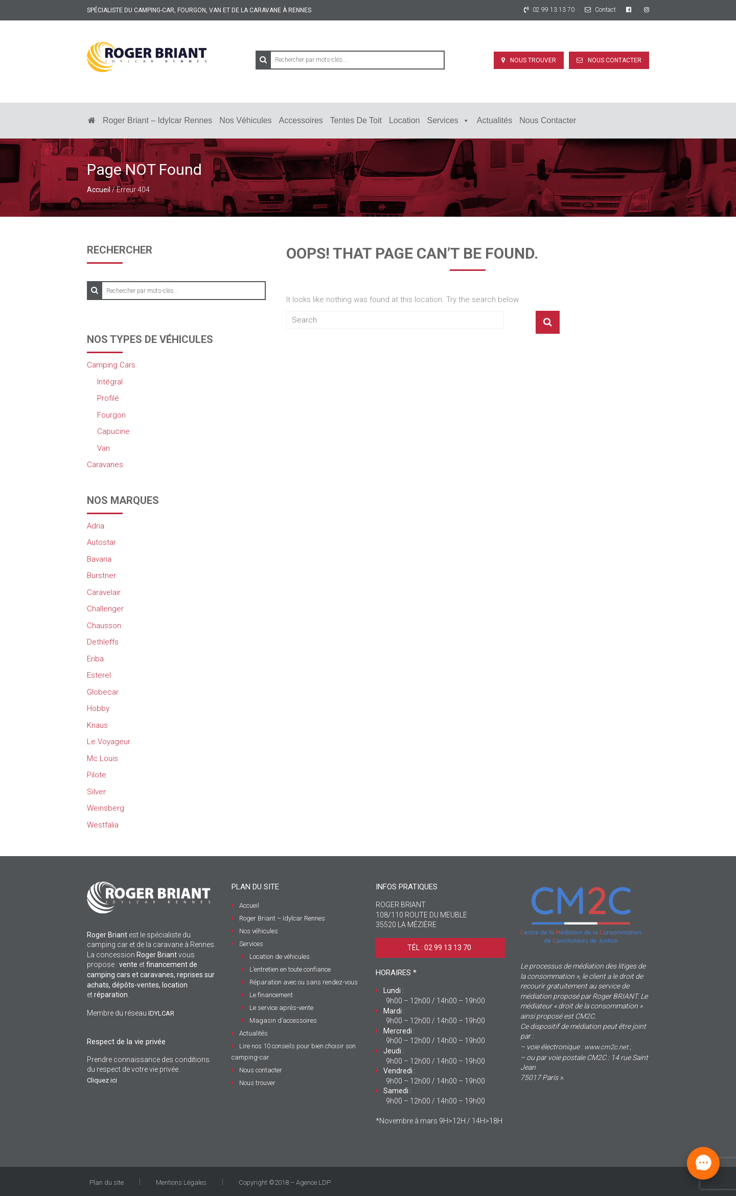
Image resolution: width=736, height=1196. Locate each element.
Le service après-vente (281, 1007)
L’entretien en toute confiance (290, 969)
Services (448, 120)
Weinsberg (105, 808)
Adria (95, 526)
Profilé (108, 398)
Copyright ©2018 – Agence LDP (285, 1182)
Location (404, 120)
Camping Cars (111, 365)
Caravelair (104, 592)
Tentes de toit (356, 120)
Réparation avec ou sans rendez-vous (303, 982)
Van (103, 448)
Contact (600, 9)
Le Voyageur (108, 741)
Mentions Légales (181, 1182)
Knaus (97, 725)
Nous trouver (533, 60)
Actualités (494, 120)
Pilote (96, 774)
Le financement (271, 995)
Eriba (95, 658)
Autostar (101, 542)
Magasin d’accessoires (283, 1020)
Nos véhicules (245, 120)
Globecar (103, 692)
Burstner (101, 575)
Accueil (98, 190)
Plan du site (106, 1182)
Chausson (104, 625)
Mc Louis (102, 758)
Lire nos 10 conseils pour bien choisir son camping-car (294, 1051)
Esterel (99, 675)
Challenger (105, 608)
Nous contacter (614, 60)
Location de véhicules (279, 956)
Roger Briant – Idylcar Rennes (157, 120)
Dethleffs (103, 642)
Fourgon (111, 415)
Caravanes (105, 464)
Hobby (98, 708)
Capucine (113, 431)
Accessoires (301, 120)
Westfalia (103, 825)
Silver (96, 791)
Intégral (110, 381)
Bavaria (99, 559)
